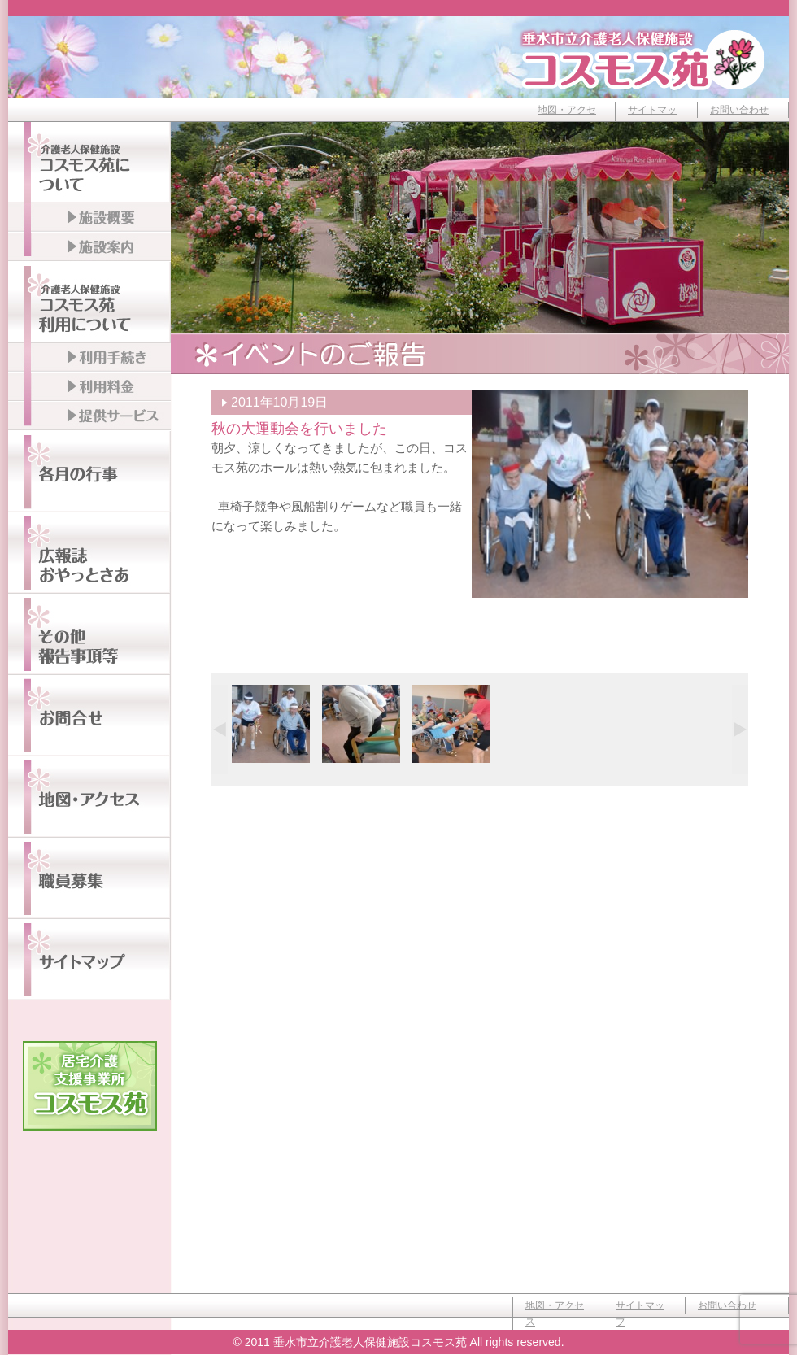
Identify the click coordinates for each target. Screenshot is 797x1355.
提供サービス (89, 416)
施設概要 (89, 218)
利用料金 (89, 387)
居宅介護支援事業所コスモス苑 (90, 1086)
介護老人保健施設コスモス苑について (89, 162)
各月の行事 (89, 471)
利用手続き (89, 358)
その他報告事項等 (89, 634)
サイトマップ (652, 118)
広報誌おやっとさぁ (89, 553)
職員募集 (89, 878)
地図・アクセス (567, 118)
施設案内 (89, 247)
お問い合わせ (739, 109)
